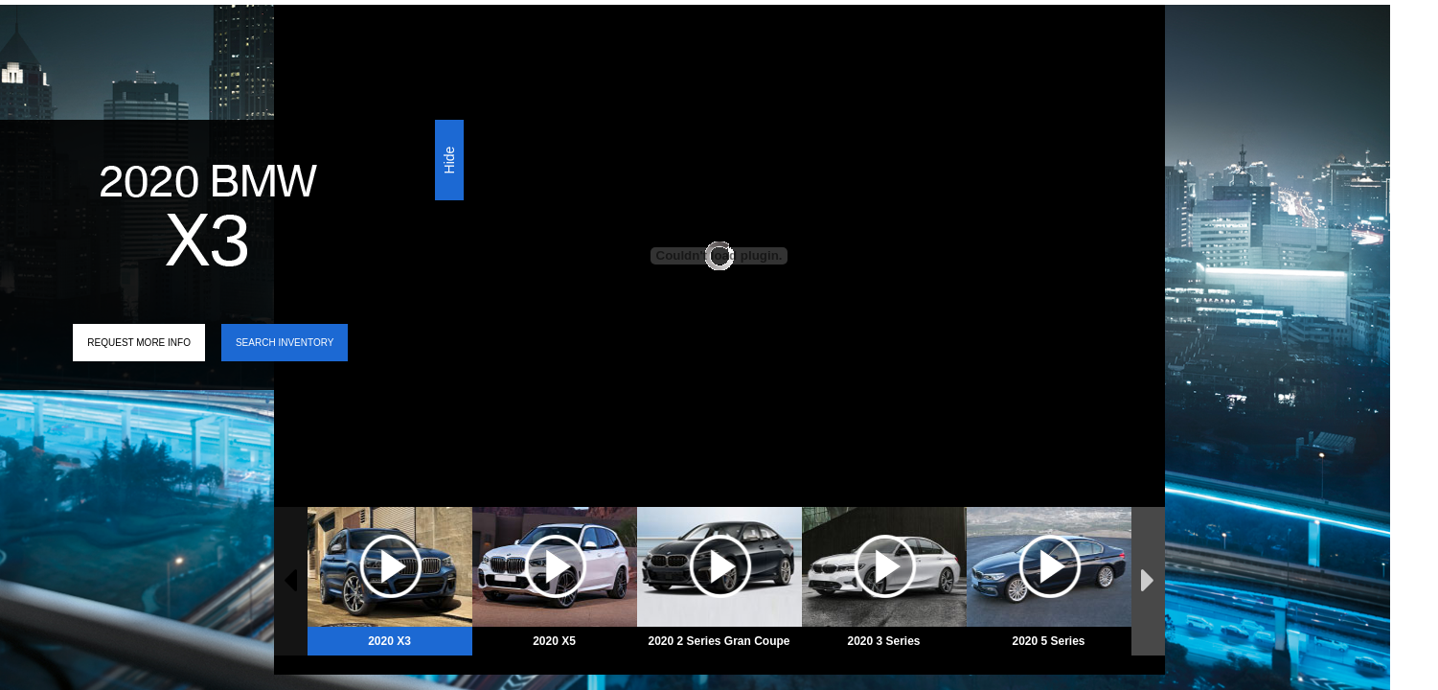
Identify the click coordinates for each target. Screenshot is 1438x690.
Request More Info (139, 342)
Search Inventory (284, 342)
